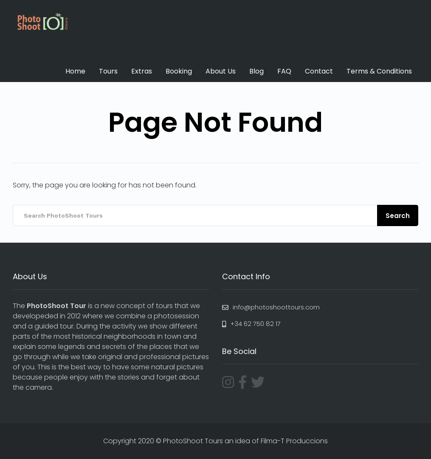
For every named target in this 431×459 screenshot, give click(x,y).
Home (75, 71)
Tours (108, 71)
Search (398, 215)
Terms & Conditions (379, 71)
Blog (256, 71)
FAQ (284, 71)
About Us (221, 71)
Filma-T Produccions (294, 441)
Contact (319, 71)
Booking (179, 71)
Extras (141, 71)
